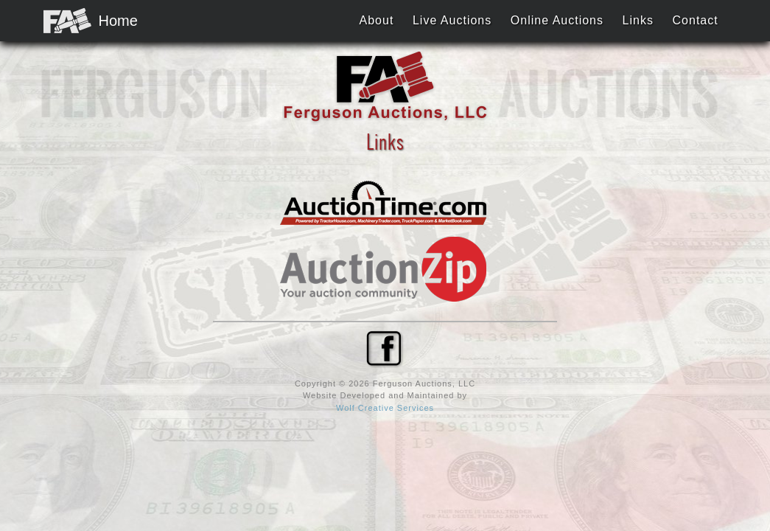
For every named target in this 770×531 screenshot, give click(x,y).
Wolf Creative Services (385, 407)
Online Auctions (557, 20)
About (377, 20)
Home (84, 20)
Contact (695, 20)
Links (638, 20)
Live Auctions (452, 20)
